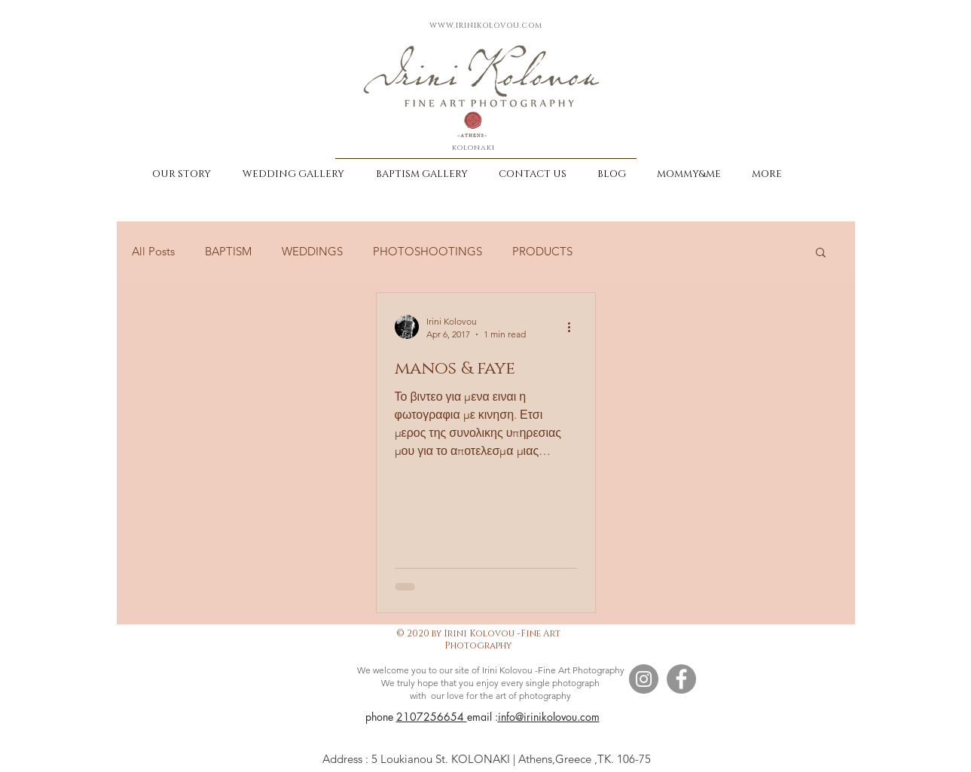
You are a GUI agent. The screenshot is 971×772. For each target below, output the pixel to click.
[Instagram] (643, 679)
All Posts (153, 251)
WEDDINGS (312, 251)
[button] (821, 253)
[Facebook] (681, 679)
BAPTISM (228, 251)
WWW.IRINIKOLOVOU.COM (485, 25)
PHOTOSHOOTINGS (427, 251)
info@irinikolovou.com (549, 716)
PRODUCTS (542, 251)
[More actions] (575, 327)
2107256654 (431, 716)
